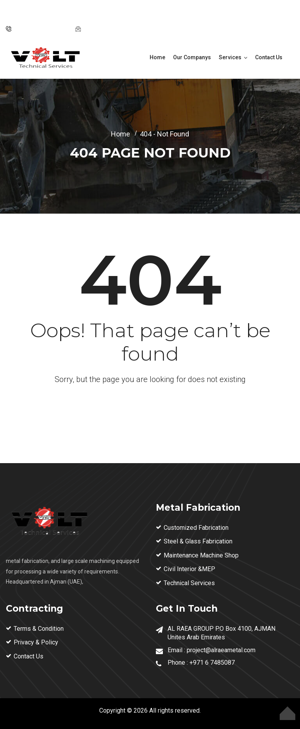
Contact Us (268, 57)
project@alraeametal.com (117, 29)
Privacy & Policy (36, 642)
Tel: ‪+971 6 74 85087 (41, 29)
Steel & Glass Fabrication (198, 541)
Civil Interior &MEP (189, 569)
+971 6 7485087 (212, 662)
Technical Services (189, 583)
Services (230, 57)
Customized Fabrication (196, 527)
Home (157, 57)
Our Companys (192, 57)
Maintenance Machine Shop (201, 555)
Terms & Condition (39, 628)
